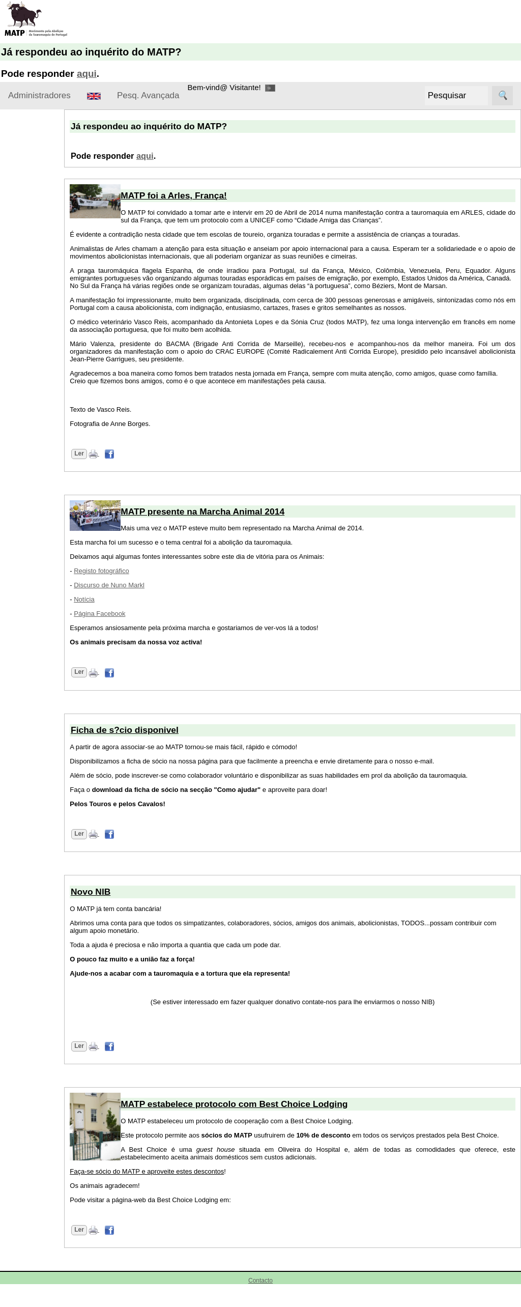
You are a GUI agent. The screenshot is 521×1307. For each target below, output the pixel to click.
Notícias (22, 407)
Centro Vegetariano (45, 1016)
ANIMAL (26, 825)
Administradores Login (46, 130)
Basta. (23, 940)
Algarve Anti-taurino (45, 864)
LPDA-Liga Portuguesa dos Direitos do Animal (43, 1119)
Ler (117, 468)
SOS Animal (32, 1218)
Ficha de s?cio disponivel (162, 745)
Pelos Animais (36, 1180)
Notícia (121, 614)
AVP (19, 921)
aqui (87, 73)
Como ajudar (30, 265)
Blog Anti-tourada (41, 978)
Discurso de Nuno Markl (146, 600)
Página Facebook (137, 629)
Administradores (39, 95)
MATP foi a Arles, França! (211, 195)
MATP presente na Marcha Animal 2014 (59, 534)
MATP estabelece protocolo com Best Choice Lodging (271, 1119)
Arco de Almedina (42, 882)
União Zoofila (34, 1268)
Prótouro (27, 1200)
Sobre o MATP (32, 150)
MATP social (29, 679)
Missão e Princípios (45, 198)
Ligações (23, 747)
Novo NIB (49, 478)
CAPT (22, 997)
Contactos (29, 236)
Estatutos (28, 217)
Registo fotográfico (138, 586)
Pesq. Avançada (148, 95)
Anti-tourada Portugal (48, 844)
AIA (20, 1089)
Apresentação (36, 179)
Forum (19, 603)
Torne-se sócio (37, 295)
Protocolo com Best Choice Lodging (57, 447)
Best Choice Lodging (47, 959)
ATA (19, 902)
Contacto (260, 1303)
